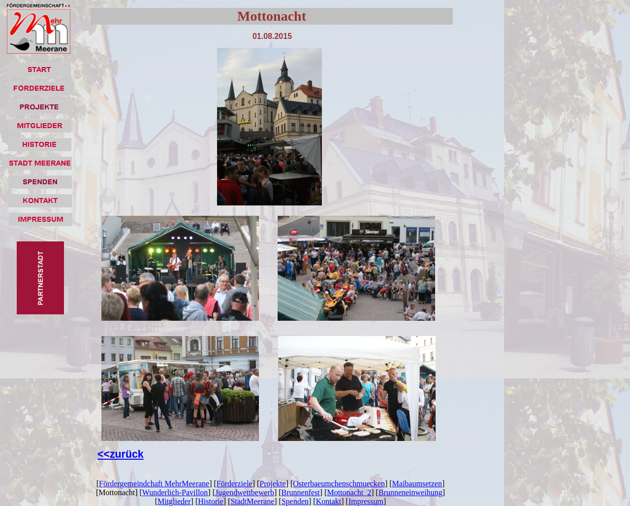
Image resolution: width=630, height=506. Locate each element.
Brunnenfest (301, 492)
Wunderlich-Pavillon (175, 492)
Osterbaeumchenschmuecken (339, 483)
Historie (210, 501)
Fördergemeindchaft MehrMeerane (154, 483)
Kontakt (329, 501)
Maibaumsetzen (417, 483)
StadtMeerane (252, 501)
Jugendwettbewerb (244, 492)
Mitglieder (174, 501)
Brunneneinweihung (410, 492)
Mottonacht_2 (349, 492)
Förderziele (234, 483)
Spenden (295, 501)
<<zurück (120, 454)
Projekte (272, 483)
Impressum (365, 501)
